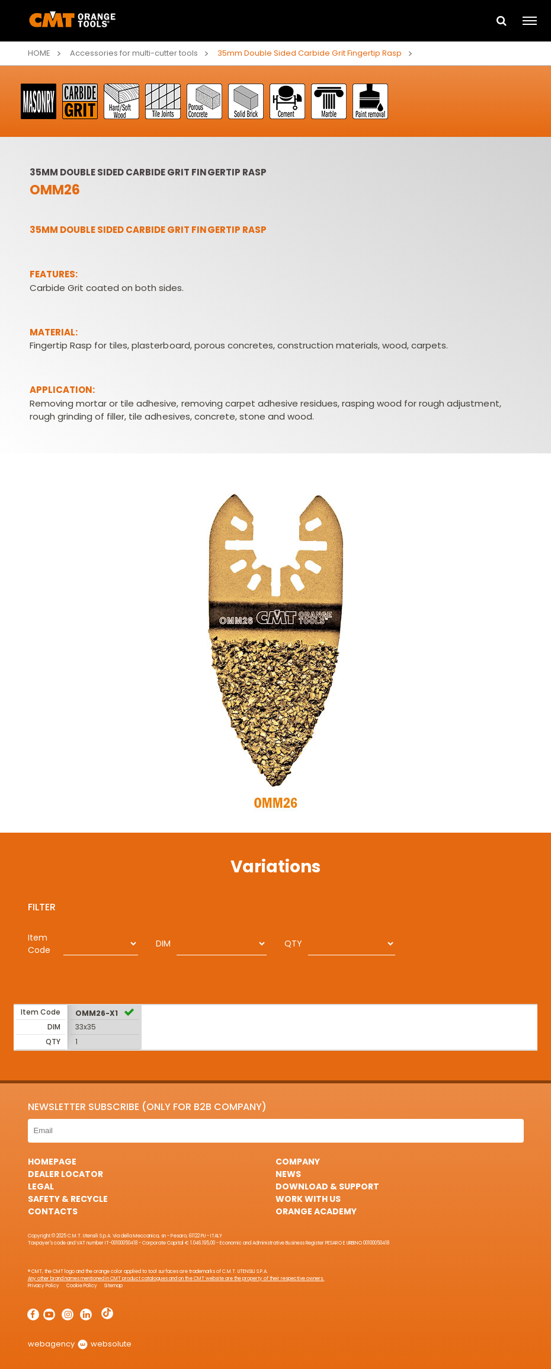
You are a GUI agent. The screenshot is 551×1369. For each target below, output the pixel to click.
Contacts (53, 1211)
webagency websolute (80, 1343)
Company (298, 1162)
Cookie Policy (81, 1285)
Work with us (308, 1199)
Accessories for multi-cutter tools (134, 53)
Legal (41, 1186)
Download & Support (327, 1186)
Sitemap (113, 1285)
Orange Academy (316, 1211)
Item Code (39, 944)
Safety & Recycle (68, 1199)
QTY (293, 943)
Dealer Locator (65, 1174)
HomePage (52, 1162)
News (288, 1174)
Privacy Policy (43, 1285)
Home (39, 53)
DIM (163, 943)
